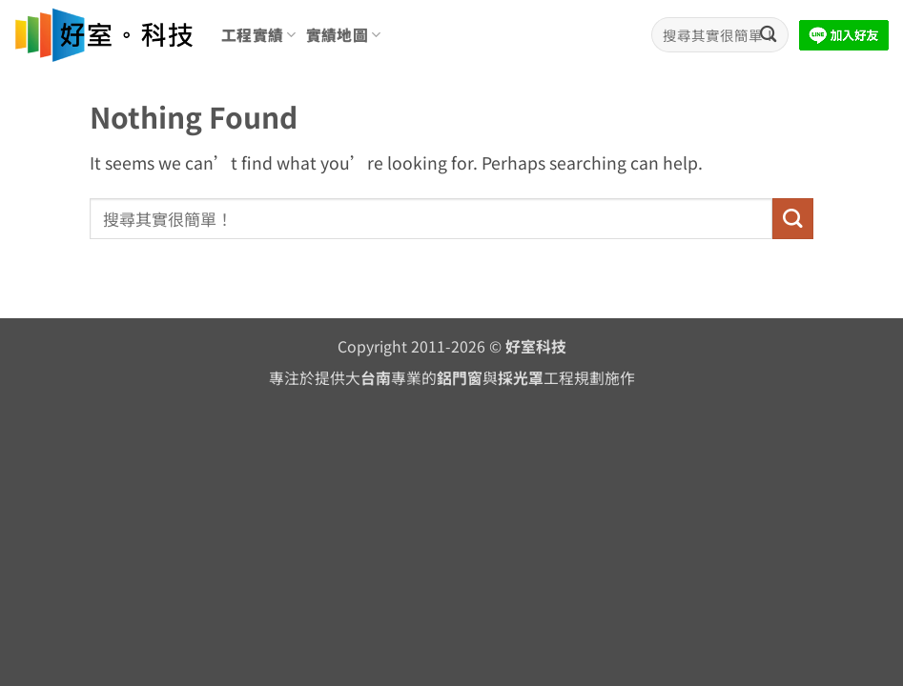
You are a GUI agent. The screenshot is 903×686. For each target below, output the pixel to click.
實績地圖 (343, 35)
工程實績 (259, 35)
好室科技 (535, 346)
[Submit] (768, 34)
